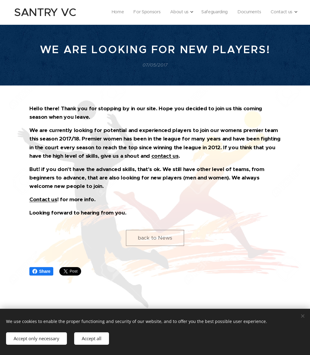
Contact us (43, 199)
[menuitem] (242, 12)
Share (41, 271)
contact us (165, 156)
